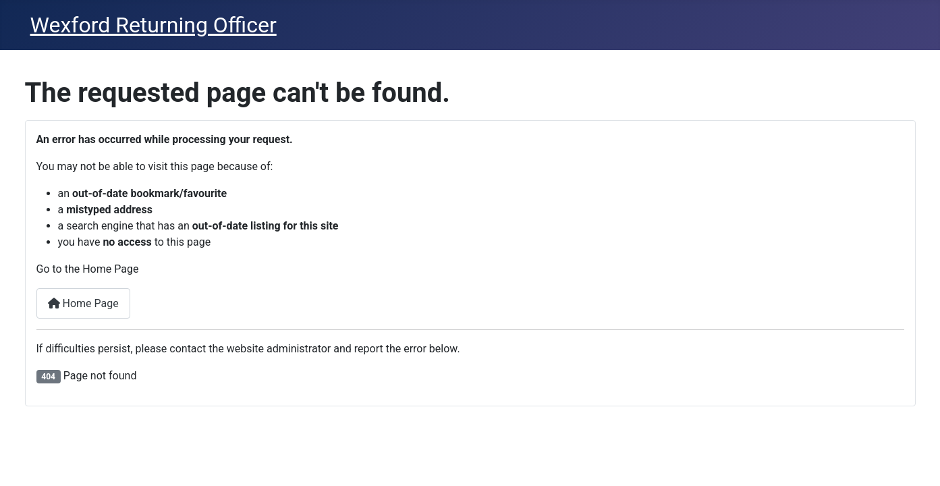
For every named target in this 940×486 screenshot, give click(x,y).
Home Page (83, 303)
